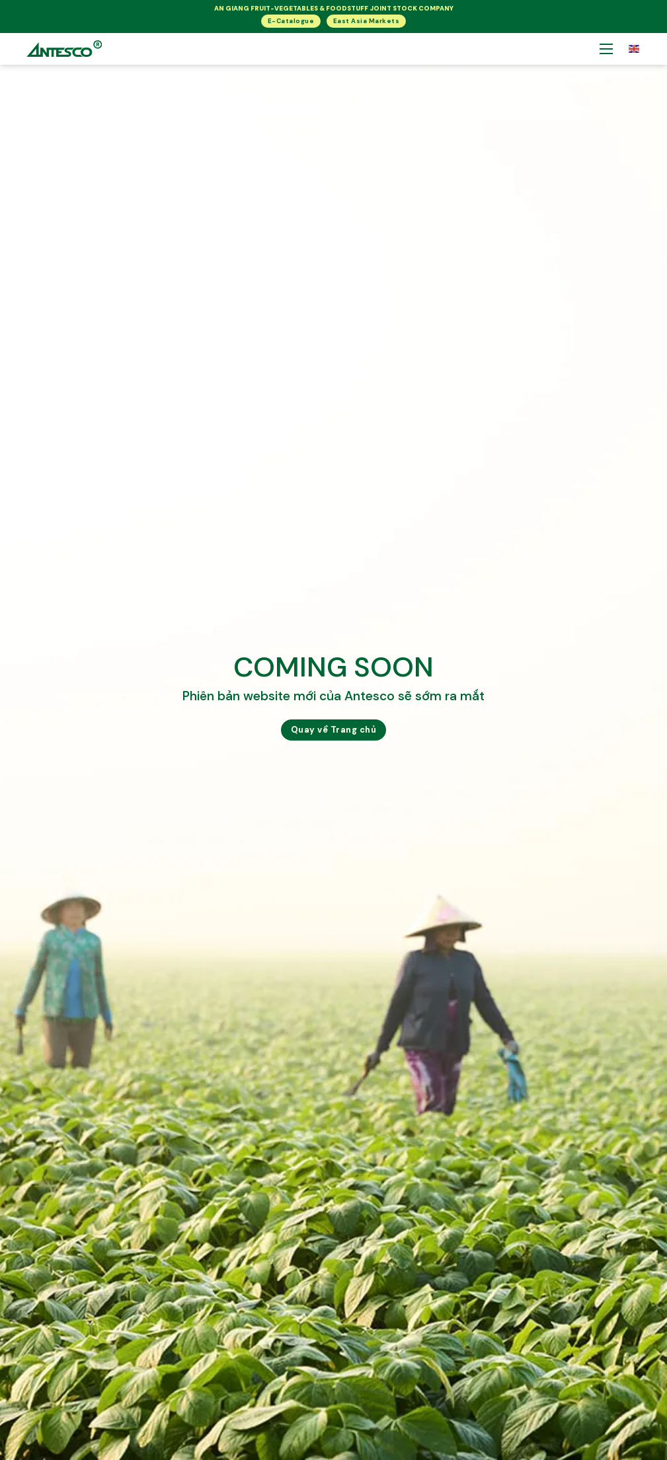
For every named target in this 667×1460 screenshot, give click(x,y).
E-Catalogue (291, 21)
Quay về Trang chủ (334, 729)
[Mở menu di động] (606, 49)
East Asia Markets (366, 21)
